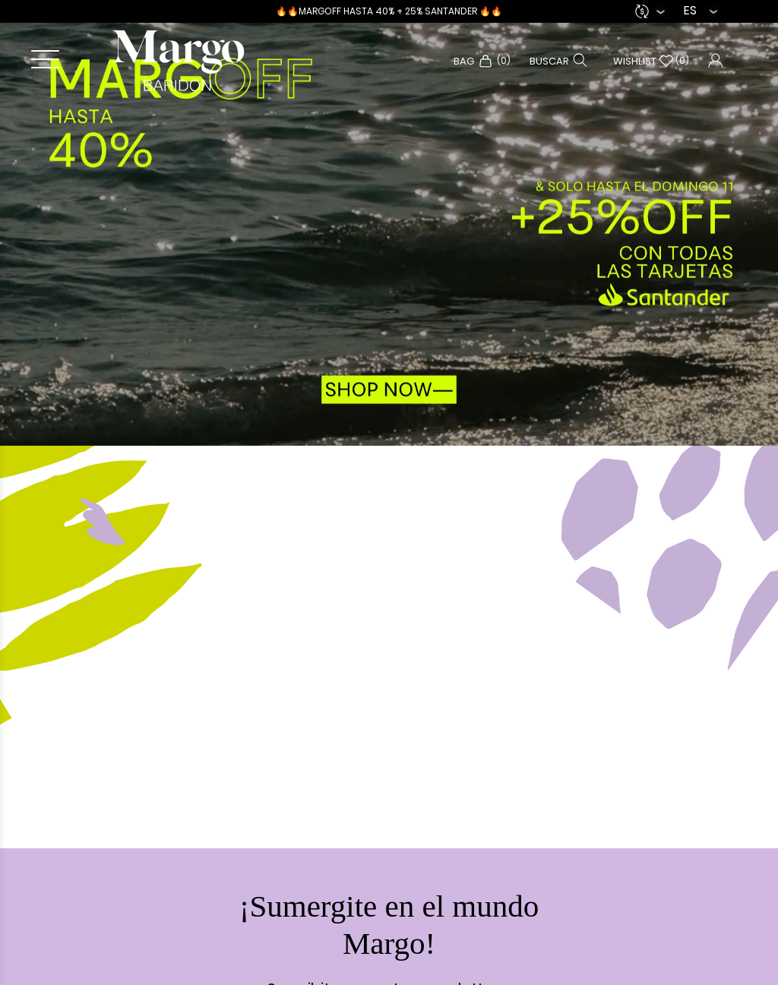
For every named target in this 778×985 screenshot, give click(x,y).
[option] (389, 223)
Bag (482, 61)
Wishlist (651, 61)
